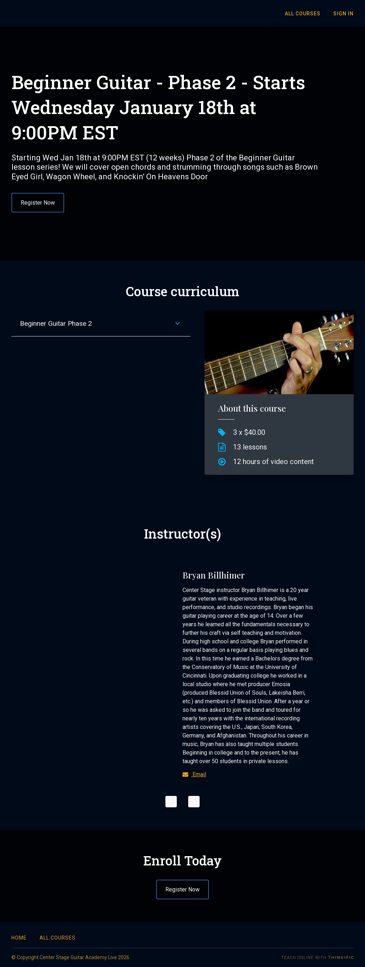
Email (194, 774)
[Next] (194, 801)
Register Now (38, 202)
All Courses (302, 13)
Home (19, 938)
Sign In (343, 13)
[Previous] (171, 801)
